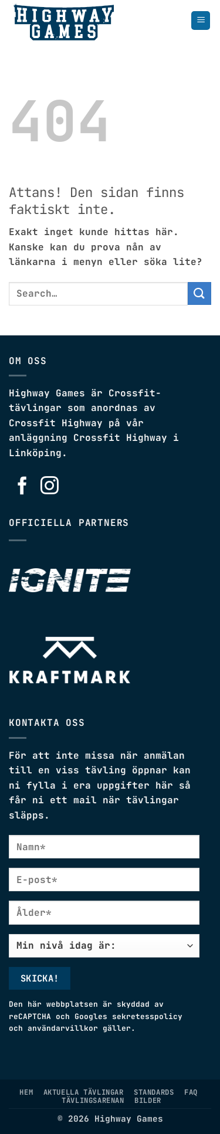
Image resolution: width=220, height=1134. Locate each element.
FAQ (191, 1092)
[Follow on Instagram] (49, 487)
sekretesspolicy (147, 1016)
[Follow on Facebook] (22, 487)
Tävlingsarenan (93, 1100)
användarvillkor (63, 1028)
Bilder (147, 1100)
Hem (26, 1092)
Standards (154, 1092)
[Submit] (199, 293)
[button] (200, 20)
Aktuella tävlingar (83, 1092)
